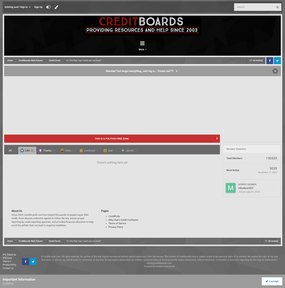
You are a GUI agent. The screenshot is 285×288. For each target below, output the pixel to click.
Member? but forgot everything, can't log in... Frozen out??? (140, 71)
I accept (272, 281)
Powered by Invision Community (159, 266)
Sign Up (38, 7)
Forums (132, 49)
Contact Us (8, 268)
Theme (7, 261)
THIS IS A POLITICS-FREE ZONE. (112, 138)
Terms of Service (117, 223)
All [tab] (12, 150)
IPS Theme (8, 254)
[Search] (245, 7)
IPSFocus (7, 258)
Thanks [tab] (47, 150)
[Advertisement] (142, 103)
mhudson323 (245, 188)
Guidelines (8, 283)
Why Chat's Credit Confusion (123, 220)
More (152, 49)
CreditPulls (114, 216)
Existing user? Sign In (17, 7)
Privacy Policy (116, 227)
